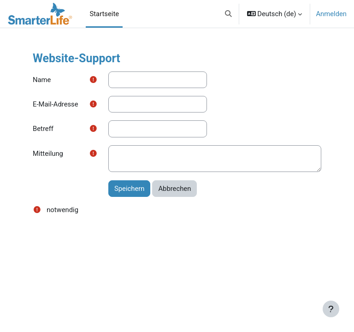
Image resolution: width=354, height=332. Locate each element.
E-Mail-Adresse (55, 104)
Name (42, 80)
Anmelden (331, 14)
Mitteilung (48, 153)
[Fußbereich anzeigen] (331, 309)
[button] (228, 14)
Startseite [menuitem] (104, 14)
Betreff (43, 129)
